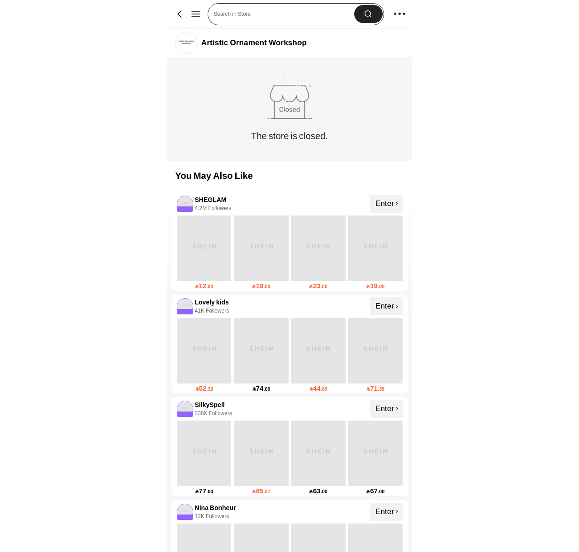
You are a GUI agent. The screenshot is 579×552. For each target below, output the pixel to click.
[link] (186, 42)
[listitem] (289, 241)
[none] (184, 203)
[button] (284, 14)
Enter (387, 202)
